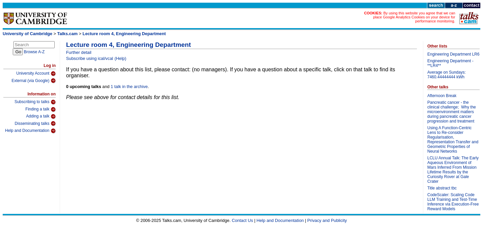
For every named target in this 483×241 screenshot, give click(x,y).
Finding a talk (40, 109)
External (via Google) (33, 80)
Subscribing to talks (35, 102)
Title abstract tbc (442, 188)
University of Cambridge (27, 33)
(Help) (120, 58)
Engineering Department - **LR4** (450, 63)
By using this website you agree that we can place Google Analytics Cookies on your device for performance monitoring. (414, 17)
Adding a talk (41, 116)
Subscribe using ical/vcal (89, 58)
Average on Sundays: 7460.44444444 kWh (446, 74)
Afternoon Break (442, 95)
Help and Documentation (30, 131)
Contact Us (242, 220)
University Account (36, 73)
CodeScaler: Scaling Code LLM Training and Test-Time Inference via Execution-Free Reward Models (453, 201)
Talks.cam (67, 33)
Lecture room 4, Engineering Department (124, 33)
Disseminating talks (35, 123)
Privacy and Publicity (327, 220)
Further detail (78, 52)
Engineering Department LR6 (453, 54)
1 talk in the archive (129, 86)
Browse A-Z (34, 52)
